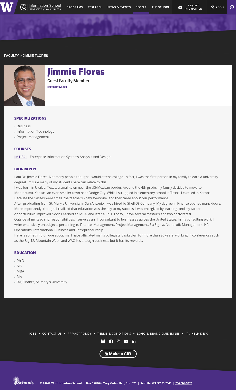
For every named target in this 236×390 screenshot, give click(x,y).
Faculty (11, 55)
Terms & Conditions (114, 333)
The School (161, 7)
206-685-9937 (183, 383)
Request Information (190, 7)
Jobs (32, 333)
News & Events (119, 7)
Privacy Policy (79, 333)
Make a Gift (118, 353)
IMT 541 (20, 157)
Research (95, 7)
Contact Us (52, 333)
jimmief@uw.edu (57, 86)
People (141, 7)
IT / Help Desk (197, 333)
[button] (217, 7)
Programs (75, 7)
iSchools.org (23, 380)
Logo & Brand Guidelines (158, 333)
